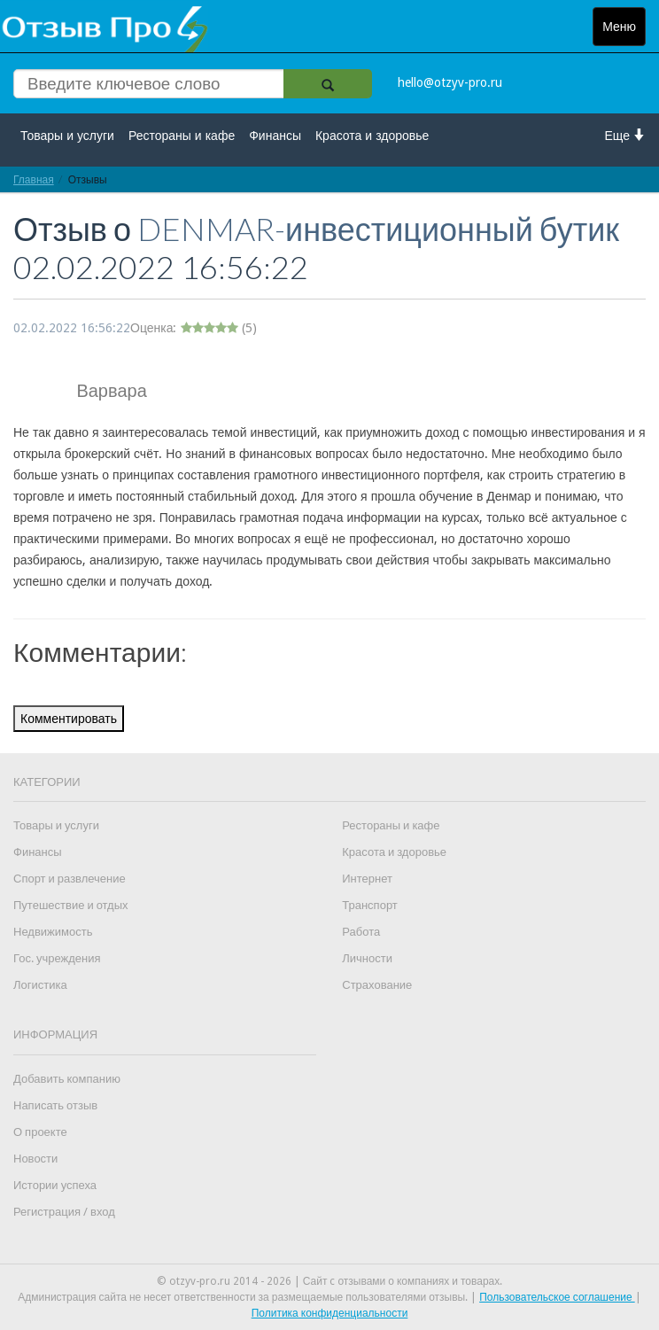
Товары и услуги (67, 135)
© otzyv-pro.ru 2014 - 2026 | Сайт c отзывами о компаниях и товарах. (330, 1281)
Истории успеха (55, 1185)
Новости (35, 1158)
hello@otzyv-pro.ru (450, 82)
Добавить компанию (66, 1078)
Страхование (377, 985)
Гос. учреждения (56, 958)
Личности (367, 958)
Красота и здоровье (372, 135)
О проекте (40, 1132)
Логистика (40, 985)
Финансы (275, 135)
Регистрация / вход (64, 1211)
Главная (33, 179)
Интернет (367, 878)
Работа (361, 931)
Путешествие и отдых (70, 905)
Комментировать (68, 719)
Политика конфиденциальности (330, 1313)
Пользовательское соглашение (557, 1297)
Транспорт (370, 905)
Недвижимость (52, 931)
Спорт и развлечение (69, 878)
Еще (626, 135)
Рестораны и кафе (181, 135)
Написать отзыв (55, 1105)
